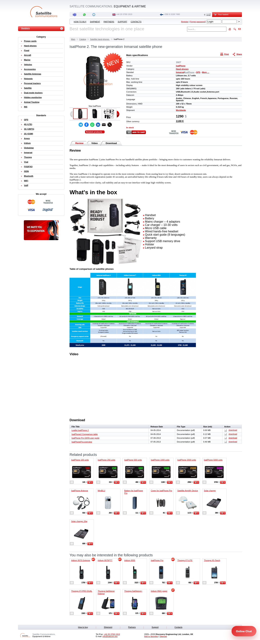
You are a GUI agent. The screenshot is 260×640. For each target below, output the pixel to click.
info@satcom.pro (110, 636)
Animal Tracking (31, 102)
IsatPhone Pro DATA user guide (85, 438)
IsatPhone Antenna (79, 490)
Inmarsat (180, 72)
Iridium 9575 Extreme (80, 560)
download (230, 430)
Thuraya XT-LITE (184, 560)
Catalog (82, 39)
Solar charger (210, 490)
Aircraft (27, 55)
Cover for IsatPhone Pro (161, 490)
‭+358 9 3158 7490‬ (172, 14)
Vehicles (28, 64)
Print (225, 54)
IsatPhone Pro (157, 560)
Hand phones (182, 69)
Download (111, 143)
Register (184, 22)
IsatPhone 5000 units (213, 460)
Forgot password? (198, 22)
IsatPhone (180, 66)
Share (237, 54)
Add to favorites (151, 636)
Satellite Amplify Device (187, 490)
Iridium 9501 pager (159, 591)
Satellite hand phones (100, 39)
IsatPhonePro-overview (82, 442)
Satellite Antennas (32, 74)
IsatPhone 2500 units (186, 460)
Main (73, 39)
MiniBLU (101, 490)
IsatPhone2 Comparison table (85, 434)
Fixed (26, 50)
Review (79, 143)
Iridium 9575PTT (105, 560)
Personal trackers (32, 83)
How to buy (80, 22)
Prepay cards (30, 41)
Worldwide (181, 110)
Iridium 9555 (129, 560)
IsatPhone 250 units (106, 460)
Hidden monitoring (33, 97)
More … (205, 72)
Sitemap (163, 636)
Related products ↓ (95, 132)
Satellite (28, 88)
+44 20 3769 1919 (124, 14)
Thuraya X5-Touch (212, 560)
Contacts (136, 22)
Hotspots (28, 79)
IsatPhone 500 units (133, 460)
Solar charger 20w (79, 521)
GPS (198, 72)
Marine (27, 60)
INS (25, 107)
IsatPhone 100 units (80, 460)
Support (122, 22)
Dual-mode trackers (33, 93)
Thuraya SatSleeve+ (133, 591)
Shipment (95, 22)
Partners (109, 22)
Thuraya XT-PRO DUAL (81, 591)
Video (94, 143)
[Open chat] (243, 631)
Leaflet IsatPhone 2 (80, 430)
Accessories (30, 69)
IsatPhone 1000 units (160, 460)
